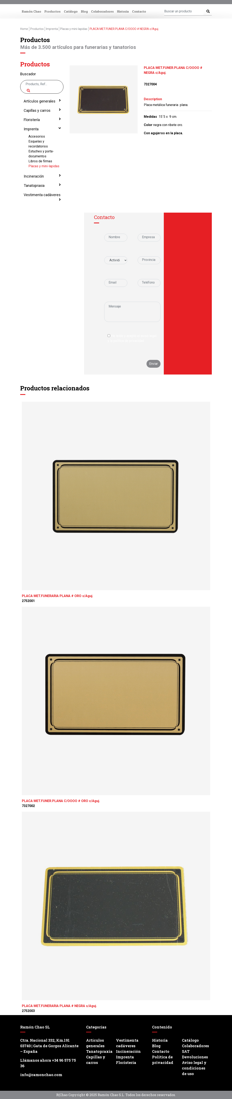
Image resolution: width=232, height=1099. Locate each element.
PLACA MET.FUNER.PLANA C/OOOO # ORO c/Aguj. (61, 801)
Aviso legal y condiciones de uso (194, 1068)
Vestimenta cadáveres (42, 197)
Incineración (42, 175)
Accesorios (36, 136)
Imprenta (42, 128)
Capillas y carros (42, 110)
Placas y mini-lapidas (43, 166)
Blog (84, 11)
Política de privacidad (162, 1059)
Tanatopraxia (42, 185)
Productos (53, 11)
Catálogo (71, 11)
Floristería (42, 119)
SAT (186, 1051)
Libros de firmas (40, 161)
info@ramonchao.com (41, 1074)
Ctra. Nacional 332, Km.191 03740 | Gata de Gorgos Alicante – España (49, 1046)
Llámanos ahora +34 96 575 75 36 (48, 1063)
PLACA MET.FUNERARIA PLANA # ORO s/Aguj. (57, 596)
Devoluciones (195, 1056)
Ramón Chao (31, 11)
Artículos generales (42, 100)
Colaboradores (102, 11)
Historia (123, 11)
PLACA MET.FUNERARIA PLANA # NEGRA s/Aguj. (59, 1006)
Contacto (139, 11)
